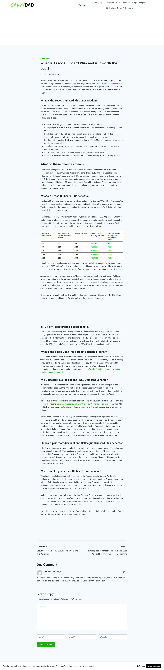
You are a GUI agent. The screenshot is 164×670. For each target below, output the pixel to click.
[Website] (113, 636)
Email (72, 637)
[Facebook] (80, 5)
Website (103, 637)
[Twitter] (84, 5)
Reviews (126, 2)
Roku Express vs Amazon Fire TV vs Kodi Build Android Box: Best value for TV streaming (105, 550)
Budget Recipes (138, 2)
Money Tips (99, 2)
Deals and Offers (113, 2)
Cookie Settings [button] (139, 666)
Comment (43, 606)
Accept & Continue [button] (154, 666)
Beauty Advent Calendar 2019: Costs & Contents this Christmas (58, 550)
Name (41, 637)
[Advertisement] (82, 28)
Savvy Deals (45, 58)
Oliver (44, 74)
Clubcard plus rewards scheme (109, 83)
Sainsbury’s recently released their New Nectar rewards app (82, 404)
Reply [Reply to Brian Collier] (124, 572)
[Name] (51, 636)
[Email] (82, 636)
